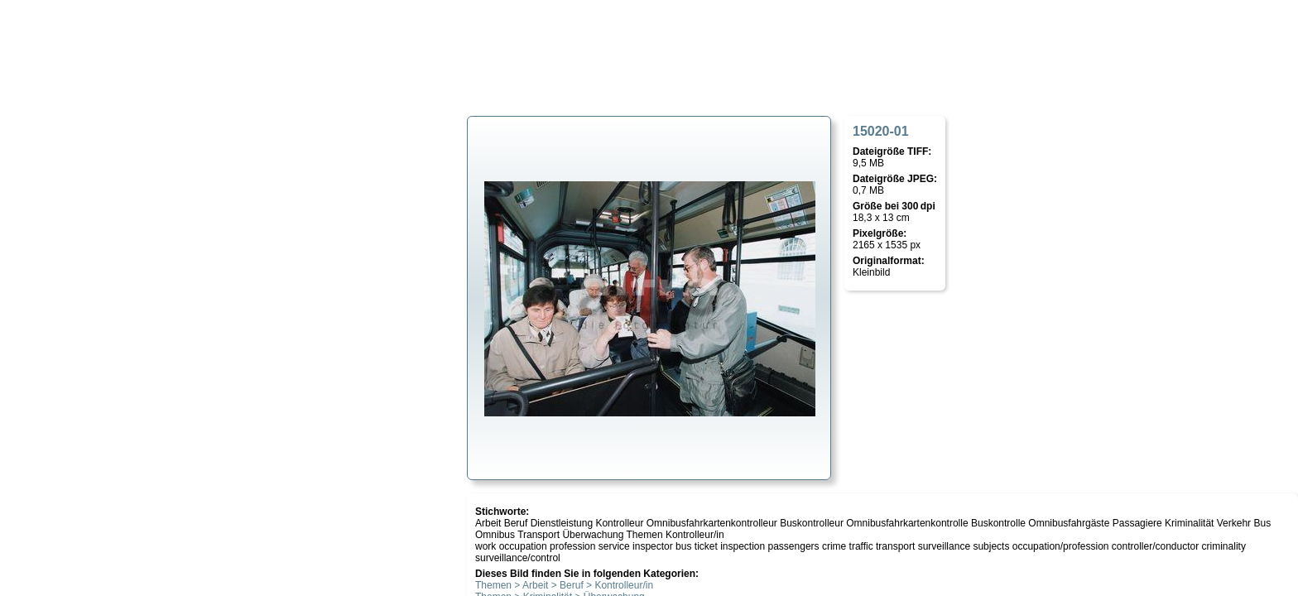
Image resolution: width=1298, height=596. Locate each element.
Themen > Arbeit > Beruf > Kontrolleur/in (564, 585)
